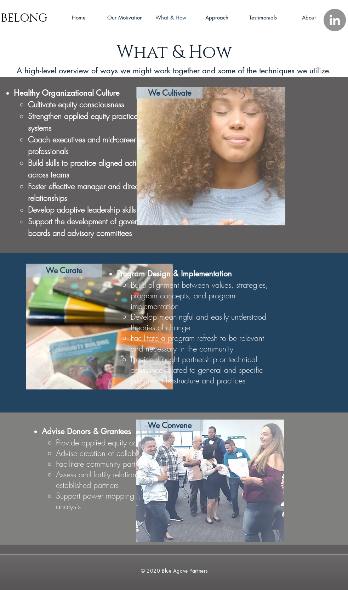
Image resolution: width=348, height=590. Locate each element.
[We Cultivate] (169, 93)
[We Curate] (64, 270)
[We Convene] (169, 425)
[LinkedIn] (335, 20)
